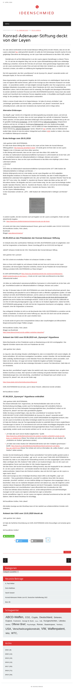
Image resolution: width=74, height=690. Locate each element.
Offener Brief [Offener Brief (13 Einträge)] (18, 624)
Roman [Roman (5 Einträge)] (40, 624)
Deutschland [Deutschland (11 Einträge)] (45, 617)
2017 (7, 666)
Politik (67, 552)
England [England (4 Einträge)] (9, 621)
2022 (7, 650)
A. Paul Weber (10, 583)
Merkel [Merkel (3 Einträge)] (8, 624)
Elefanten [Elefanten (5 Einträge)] (58, 617)
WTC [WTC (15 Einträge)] (14, 633)
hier (16, 52)
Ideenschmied (37, 13)
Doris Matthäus (10, 588)
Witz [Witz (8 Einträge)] (8, 633)
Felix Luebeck (36, 30)
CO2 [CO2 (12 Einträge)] (27, 617)
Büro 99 (7, 602)
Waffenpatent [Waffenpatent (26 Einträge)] (56, 628)
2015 (7, 674)
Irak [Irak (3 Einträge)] (41, 621)
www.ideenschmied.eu (15, 233)
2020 (7, 654)
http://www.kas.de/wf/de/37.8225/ (24, 148)
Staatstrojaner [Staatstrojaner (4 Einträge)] (49, 624)
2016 (7, 670)
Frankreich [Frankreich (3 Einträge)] (17, 621)
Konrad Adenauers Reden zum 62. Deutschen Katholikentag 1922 (26, 597)
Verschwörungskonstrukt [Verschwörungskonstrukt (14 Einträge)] (26, 628)
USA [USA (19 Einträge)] (8, 628)
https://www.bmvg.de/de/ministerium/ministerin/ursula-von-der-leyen (28, 221)
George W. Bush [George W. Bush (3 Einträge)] (28, 621)
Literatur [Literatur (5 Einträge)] (62, 621)
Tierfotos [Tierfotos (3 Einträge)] (59, 624)
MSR (48, 131)
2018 (7, 662)
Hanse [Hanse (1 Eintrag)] (36, 621)
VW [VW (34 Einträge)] (43, 628)
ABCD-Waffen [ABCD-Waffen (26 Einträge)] (14, 617)
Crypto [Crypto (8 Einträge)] (35, 617)
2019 (7, 658)
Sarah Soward (9, 593)
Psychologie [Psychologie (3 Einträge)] (31, 624)
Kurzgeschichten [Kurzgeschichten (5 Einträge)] (50, 621)
